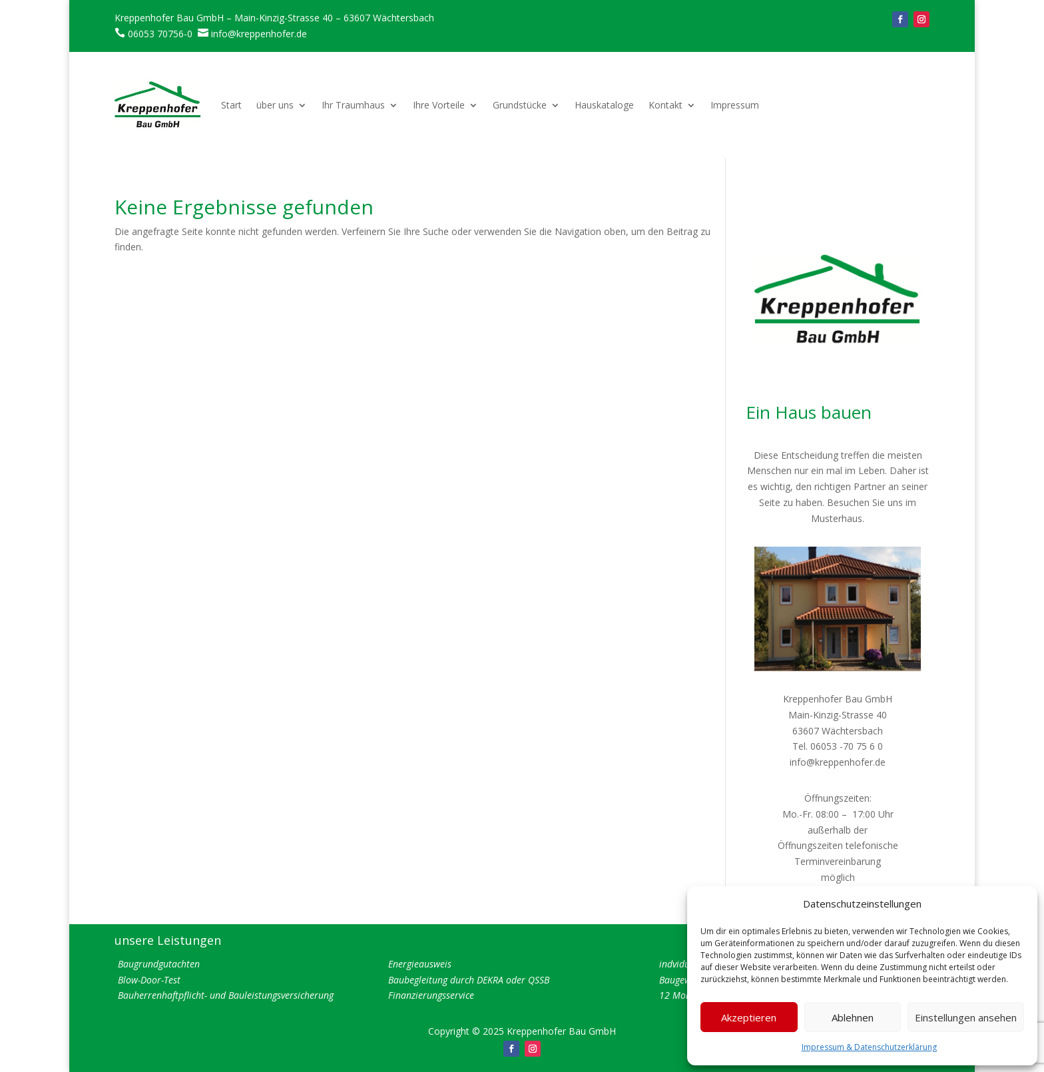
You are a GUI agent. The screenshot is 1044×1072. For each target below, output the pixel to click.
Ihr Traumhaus (353, 105)
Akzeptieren (748, 1017)
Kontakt (665, 105)
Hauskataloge (604, 105)
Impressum (734, 105)
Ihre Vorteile (439, 105)
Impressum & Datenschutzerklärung (869, 1047)
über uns (275, 105)
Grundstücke (520, 105)
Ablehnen (853, 1017)
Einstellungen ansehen (966, 1017)
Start (231, 105)
